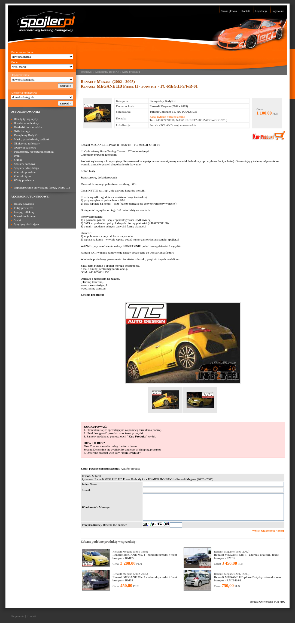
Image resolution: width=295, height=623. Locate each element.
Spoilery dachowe (24, 163)
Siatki (17, 220)
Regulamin (18, 616)
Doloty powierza (24, 203)
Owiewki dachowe (25, 147)
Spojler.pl (86, 71)
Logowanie (278, 11)
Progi (17, 155)
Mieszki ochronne (24, 216)
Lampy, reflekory (24, 212)
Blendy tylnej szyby (26, 119)
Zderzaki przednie (25, 172)
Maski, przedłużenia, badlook (31, 139)
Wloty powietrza (24, 180)
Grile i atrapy (22, 131)
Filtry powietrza (23, 207)
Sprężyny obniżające (26, 224)
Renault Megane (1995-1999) (144, 555)
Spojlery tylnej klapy (26, 167)
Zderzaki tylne (22, 176)
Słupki (18, 159)
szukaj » (65, 85)
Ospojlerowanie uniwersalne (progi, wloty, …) (42, 187)
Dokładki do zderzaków (28, 127)
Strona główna (229, 11)
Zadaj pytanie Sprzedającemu (167, 116)
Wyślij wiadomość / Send (268, 530)
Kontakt (245, 11)
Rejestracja (261, 11)
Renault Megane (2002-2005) (144, 577)
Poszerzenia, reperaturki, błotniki (34, 151)
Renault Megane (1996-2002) (246, 555)
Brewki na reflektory (26, 123)
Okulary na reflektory (27, 143)
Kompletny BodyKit (26, 135)
